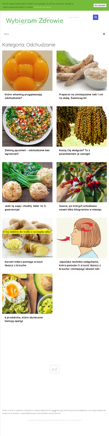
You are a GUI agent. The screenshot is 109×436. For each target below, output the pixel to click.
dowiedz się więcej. (42, 7)
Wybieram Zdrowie (35, 420)
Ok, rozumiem (100, 5)
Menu (6, 34)
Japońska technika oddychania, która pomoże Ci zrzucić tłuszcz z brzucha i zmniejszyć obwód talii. (80, 265)
